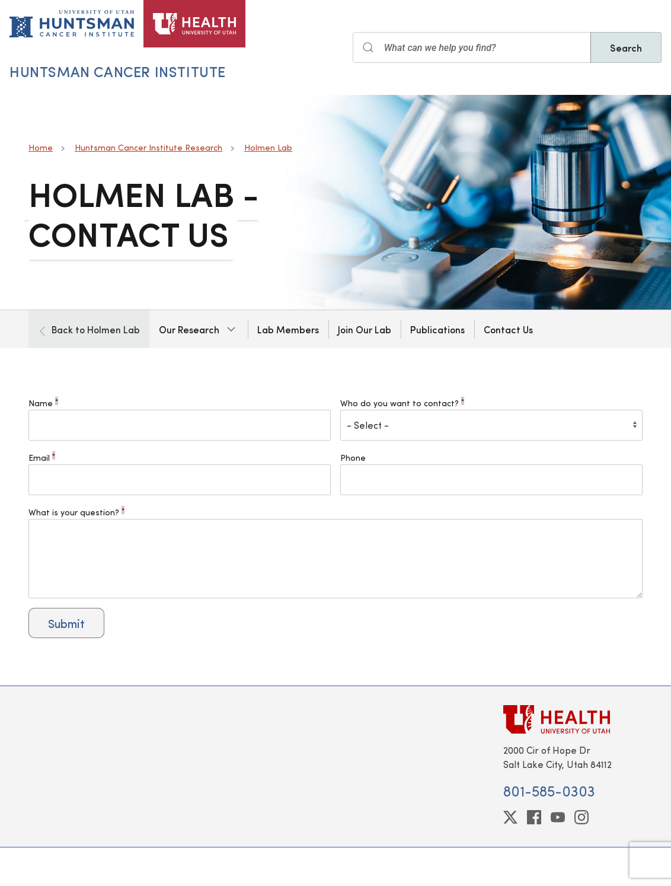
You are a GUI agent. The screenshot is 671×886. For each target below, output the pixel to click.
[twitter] (510, 817)
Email (41, 457)
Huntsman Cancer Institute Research (148, 147)
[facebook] (534, 817)
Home (40, 147)
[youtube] (558, 817)
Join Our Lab (364, 329)
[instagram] (581, 817)
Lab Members (288, 329)
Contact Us (508, 329)
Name (43, 403)
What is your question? (76, 512)
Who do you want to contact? (402, 403)
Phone (353, 457)
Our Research (189, 329)
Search (626, 47)
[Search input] (472, 47)
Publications (437, 329)
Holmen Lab (268, 147)
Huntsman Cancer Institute (117, 71)
